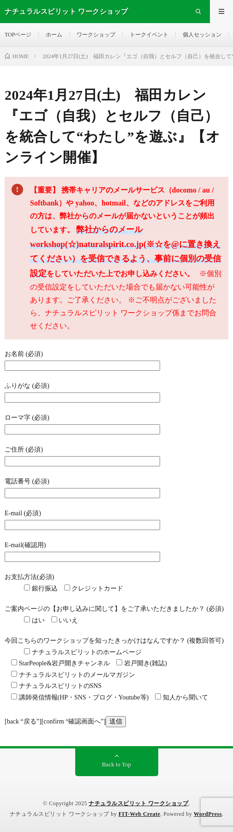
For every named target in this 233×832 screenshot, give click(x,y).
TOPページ (18, 34)
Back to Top (116, 764)
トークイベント (149, 34)
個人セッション (202, 34)
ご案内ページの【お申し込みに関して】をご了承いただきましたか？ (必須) (114, 608)
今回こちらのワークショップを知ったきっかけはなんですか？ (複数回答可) (114, 640)
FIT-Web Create (140, 814)
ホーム (54, 34)
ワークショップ (96, 34)
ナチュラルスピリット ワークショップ (138, 803)
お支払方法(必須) (29, 576)
